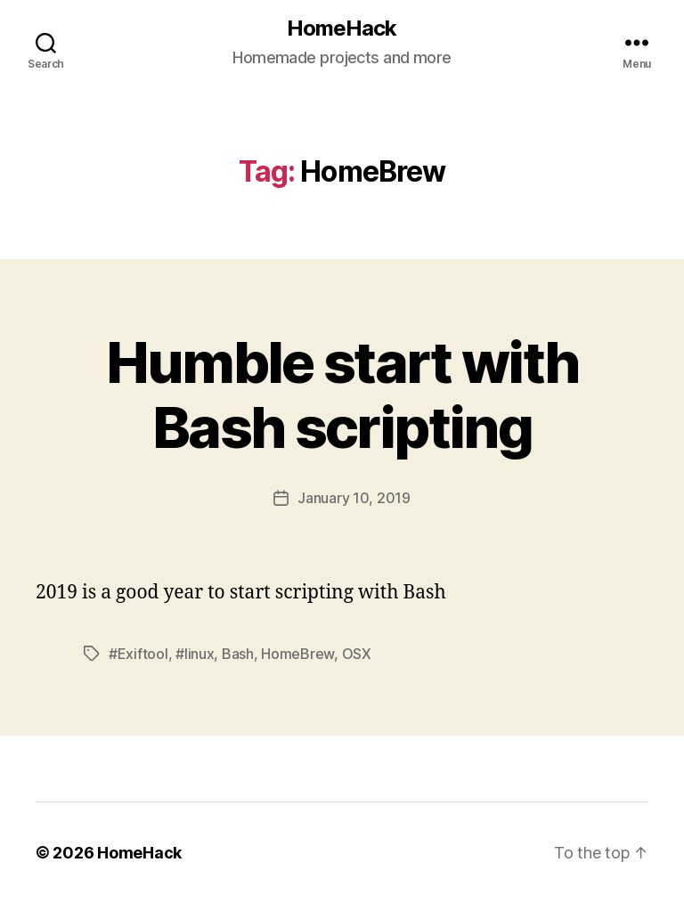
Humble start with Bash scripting (342, 394)
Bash (238, 654)
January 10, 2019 (354, 498)
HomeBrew (297, 654)
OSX (356, 654)
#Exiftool (138, 654)
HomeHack (341, 28)
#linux (194, 654)
